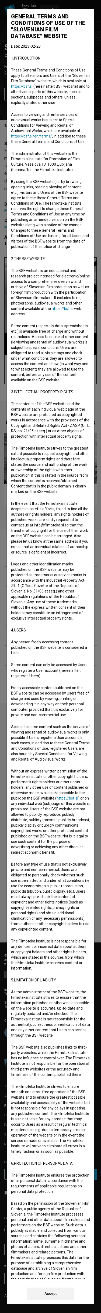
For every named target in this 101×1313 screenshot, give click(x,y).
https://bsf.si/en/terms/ (31, 136)
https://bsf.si (22, 86)
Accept (50, 1293)
